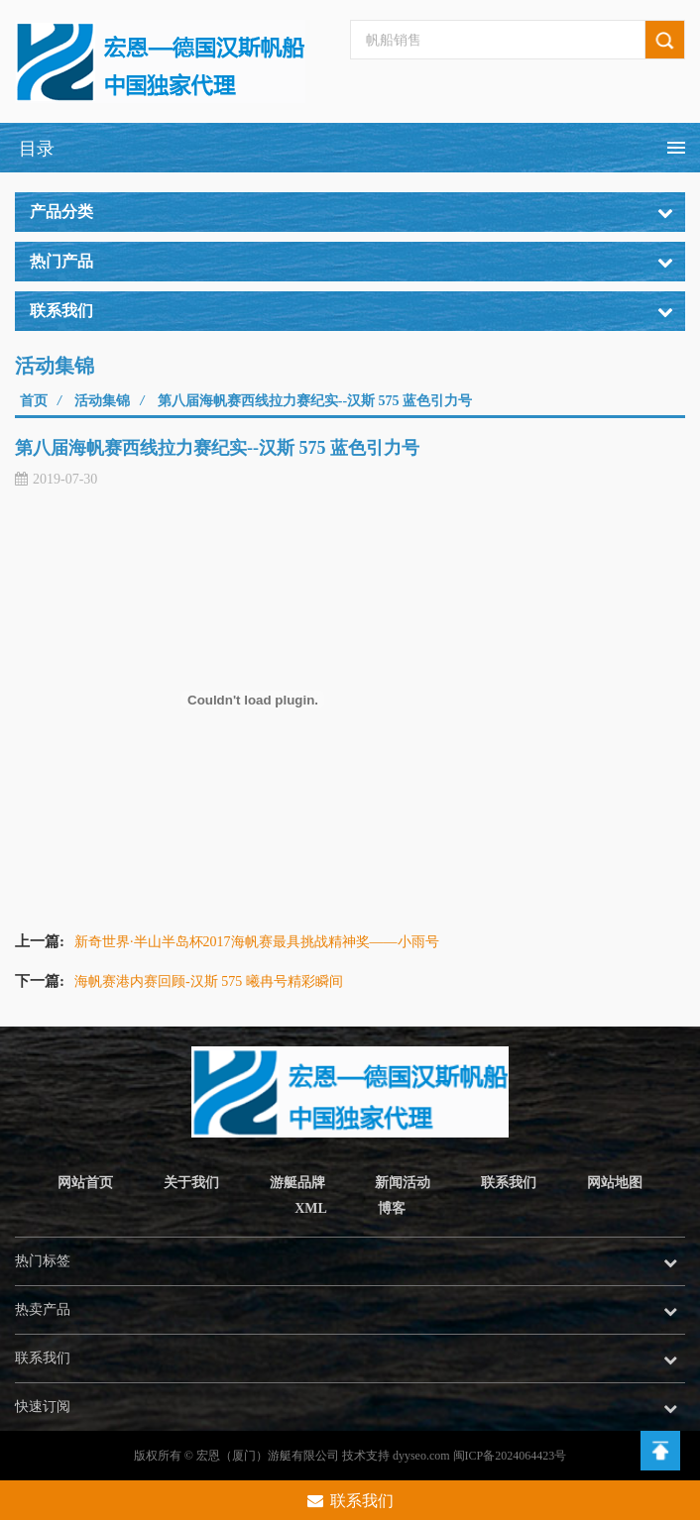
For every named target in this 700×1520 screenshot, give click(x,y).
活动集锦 (102, 400)
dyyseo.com (421, 1456)
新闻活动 (402, 1182)
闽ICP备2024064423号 (510, 1456)
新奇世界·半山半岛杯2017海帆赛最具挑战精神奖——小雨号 (256, 941)
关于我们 (191, 1182)
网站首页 (85, 1182)
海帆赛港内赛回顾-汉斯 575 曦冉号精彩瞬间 (208, 981)
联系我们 (508, 1182)
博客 (392, 1208)
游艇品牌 (297, 1182)
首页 (34, 400)
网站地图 (614, 1182)
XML (310, 1208)
